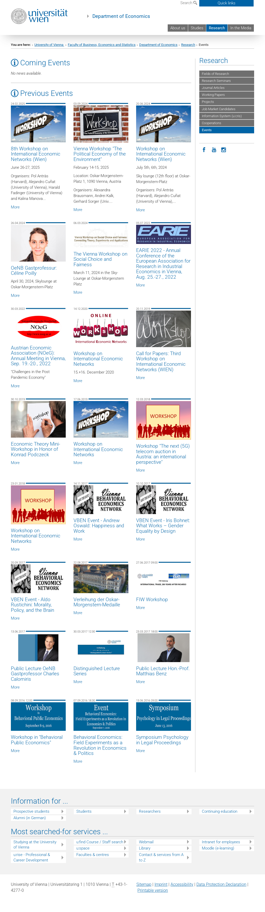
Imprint (160, 884)
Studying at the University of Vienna (34, 845)
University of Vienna (49, 45)
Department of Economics (121, 16)
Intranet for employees (221, 842)
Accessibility (182, 884)
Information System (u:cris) (222, 116)
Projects (208, 102)
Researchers (150, 811)
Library (144, 848)
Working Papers (213, 95)
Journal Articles (213, 88)
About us (177, 28)
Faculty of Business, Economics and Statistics (102, 45)
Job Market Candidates (218, 109)
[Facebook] (204, 149)
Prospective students (31, 811)
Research (217, 28)
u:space (83, 848)
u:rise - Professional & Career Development (31, 857)
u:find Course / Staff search (99, 842)
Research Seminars (216, 81)
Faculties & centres (92, 854)
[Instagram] (224, 149)
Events (207, 130)
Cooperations (211, 123)
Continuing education (219, 811)
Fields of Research (215, 74)
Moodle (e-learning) (218, 848)
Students (84, 811)
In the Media (240, 28)
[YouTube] (214, 149)
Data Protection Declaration (221, 884)
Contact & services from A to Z (161, 857)
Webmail (146, 842)
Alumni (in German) (29, 818)
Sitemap (143, 884)
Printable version (152, 890)
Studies (197, 28)
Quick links (226, 3)
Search (188, 3)
